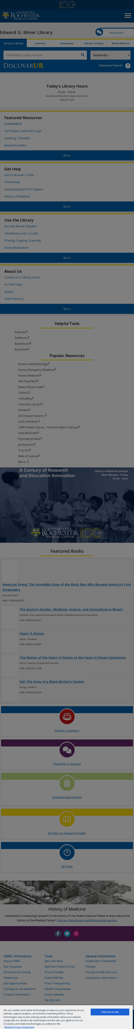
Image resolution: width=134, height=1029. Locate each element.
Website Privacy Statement (19, 1027)
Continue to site (110, 1011)
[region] (66, 1017)
